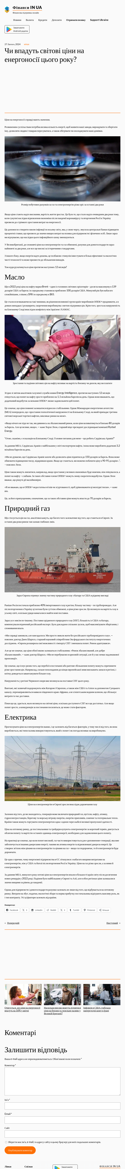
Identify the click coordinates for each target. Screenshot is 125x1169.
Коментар (10, 1065)
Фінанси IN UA (27, 7)
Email (8, 1113)
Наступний (112, 922)
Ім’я (7, 1099)
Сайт (7, 1127)
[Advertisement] (62, 88)
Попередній (13, 922)
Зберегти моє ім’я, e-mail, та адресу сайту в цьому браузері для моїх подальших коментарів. (54, 1141)
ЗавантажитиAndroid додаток (17, 29)
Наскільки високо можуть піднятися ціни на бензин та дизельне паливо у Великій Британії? (62, 999)
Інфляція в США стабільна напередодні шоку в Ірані (101, 998)
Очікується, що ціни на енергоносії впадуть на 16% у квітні (23, 998)
